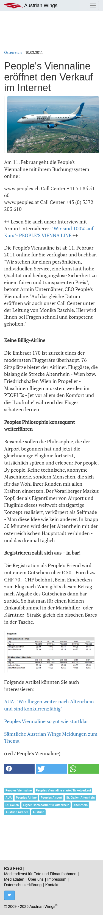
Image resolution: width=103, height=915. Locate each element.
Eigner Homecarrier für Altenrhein (46, 805)
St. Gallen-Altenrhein (80, 797)
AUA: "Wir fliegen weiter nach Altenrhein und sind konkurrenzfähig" (49, 705)
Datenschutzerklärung (22, 885)
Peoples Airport (51, 797)
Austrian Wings (30, 6)
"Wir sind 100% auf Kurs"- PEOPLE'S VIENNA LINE (48, 232)
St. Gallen (12, 805)
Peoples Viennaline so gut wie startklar (46, 721)
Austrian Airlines (17, 812)
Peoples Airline (26, 797)
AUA (8, 797)
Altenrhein (80, 805)
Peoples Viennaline (18, 790)
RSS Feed (13, 868)
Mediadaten (14, 879)
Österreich (13, 52)
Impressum (56, 879)
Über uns (36, 879)
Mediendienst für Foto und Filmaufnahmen (40, 874)
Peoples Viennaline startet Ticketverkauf (63, 790)
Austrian (38, 812)
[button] (19, 769)
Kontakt (51, 885)
